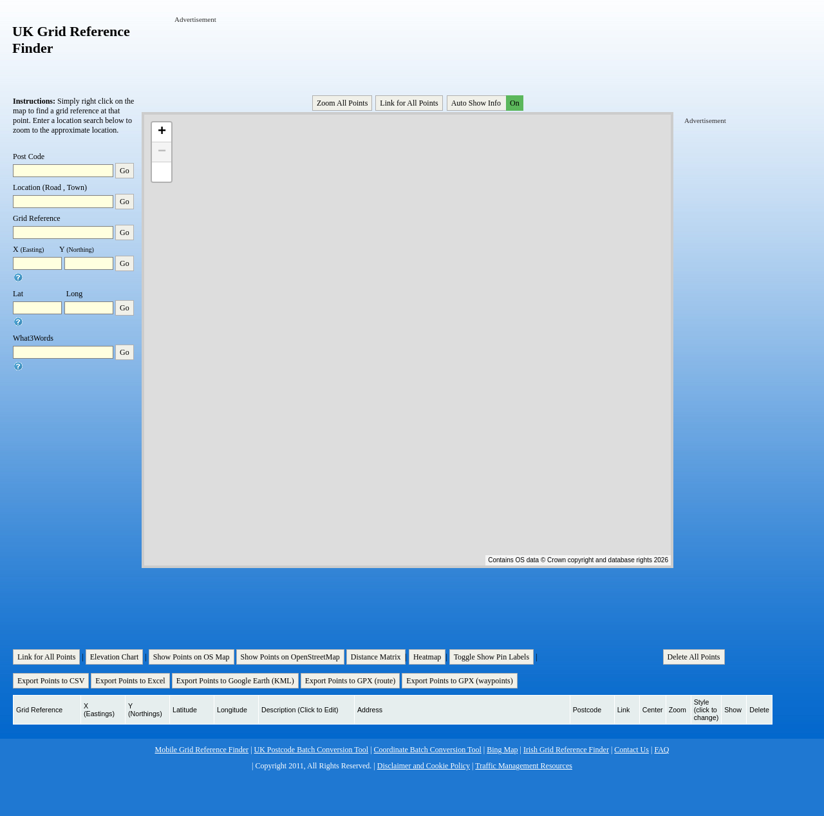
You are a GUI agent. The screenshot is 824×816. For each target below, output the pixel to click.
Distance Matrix (376, 656)
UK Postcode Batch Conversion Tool (311, 749)
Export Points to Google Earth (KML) (235, 680)
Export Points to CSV (50, 680)
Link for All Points (409, 103)
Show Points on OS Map (191, 656)
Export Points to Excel (130, 680)
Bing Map (502, 749)
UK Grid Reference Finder (71, 39)
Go (124, 170)
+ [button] (162, 132)
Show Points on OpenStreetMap (290, 656)
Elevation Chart (114, 656)
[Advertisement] (408, 53)
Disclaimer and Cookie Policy (423, 765)
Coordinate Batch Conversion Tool (428, 749)
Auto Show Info (486, 103)
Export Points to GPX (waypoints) (459, 680)
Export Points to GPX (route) (350, 680)
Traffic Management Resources (523, 765)
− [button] (162, 152)
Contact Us (631, 749)
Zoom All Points (342, 103)
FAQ (661, 749)
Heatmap (427, 656)
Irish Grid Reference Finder (566, 749)
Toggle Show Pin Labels (492, 656)
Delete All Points (694, 656)
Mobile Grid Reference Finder (202, 749)
